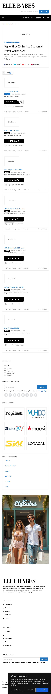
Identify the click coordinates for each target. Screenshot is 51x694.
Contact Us (8, 645)
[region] (29, 683)
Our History (8, 604)
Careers (7, 608)
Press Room (8, 635)
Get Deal (13, 141)
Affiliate (7, 618)
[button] (8, 64)
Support (7, 631)
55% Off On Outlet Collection (14, 209)
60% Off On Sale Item (11, 130)
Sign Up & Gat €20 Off (11, 328)
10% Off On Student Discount (14, 248)
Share (19, 111)
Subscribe (42, 387)
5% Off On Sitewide (11, 91)
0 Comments (42, 111)
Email (26, 111)
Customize (17, 690)
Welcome (5, 684)
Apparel (7, 471)
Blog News (8, 614)
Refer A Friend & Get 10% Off (14, 287)
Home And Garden (10, 466)
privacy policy (42, 391)
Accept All (42, 690)
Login (46, 18)
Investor (7, 611)
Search (44, 11)
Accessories (8, 476)
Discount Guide (9, 642)
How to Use (8, 638)
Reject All (30, 690)
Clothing (7, 481)
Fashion (7, 460)
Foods (7, 487)
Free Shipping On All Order (13, 170)
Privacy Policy (6, 687)
